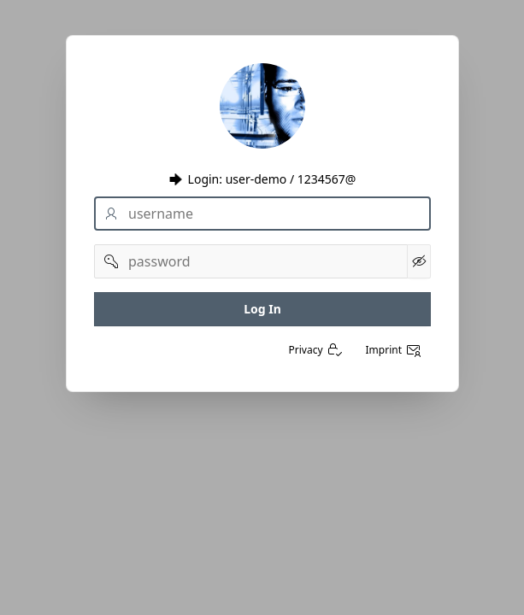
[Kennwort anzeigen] (418, 261)
